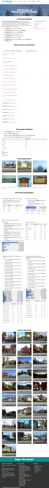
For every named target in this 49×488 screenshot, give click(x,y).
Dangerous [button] (34, 1)
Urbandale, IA (6, 65)
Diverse (21, 472)
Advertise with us (38, 466)
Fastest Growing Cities (24, 476)
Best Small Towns (23, 470)
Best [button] (18, 1)
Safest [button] (21, 1)
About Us (38, 1)
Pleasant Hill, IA (7, 84)
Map (36, 27)
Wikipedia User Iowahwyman (39, 187)
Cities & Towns (38, 23)
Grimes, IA (6, 78)
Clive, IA (5, 75)
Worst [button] (29, 1)
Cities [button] (15, 1)
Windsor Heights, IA (8, 95)
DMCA (36, 472)
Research (21, 481)
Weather (36, 24)
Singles (20, 485)
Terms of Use (38, 470)
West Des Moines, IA (8, 61)
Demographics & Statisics (40, 28)
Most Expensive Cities (24, 480)
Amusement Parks (23, 466)
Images (36, 25)
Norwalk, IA (6, 81)
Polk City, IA (6, 92)
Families (21, 473)
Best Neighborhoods (23, 468)
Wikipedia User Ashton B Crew (8, 187)
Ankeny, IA (6, 58)
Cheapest (21, 465)
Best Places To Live (23, 469)
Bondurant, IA (6, 89)
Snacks (7, 1)
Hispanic (21, 478)
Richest (21, 484)
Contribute (37, 468)
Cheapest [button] (25, 1)
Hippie (20, 477)
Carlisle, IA (6, 100)
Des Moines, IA (7, 53)
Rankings (21, 482)
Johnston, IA (6, 69)
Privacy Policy (38, 469)
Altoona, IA (6, 72)
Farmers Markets (23, 474)
